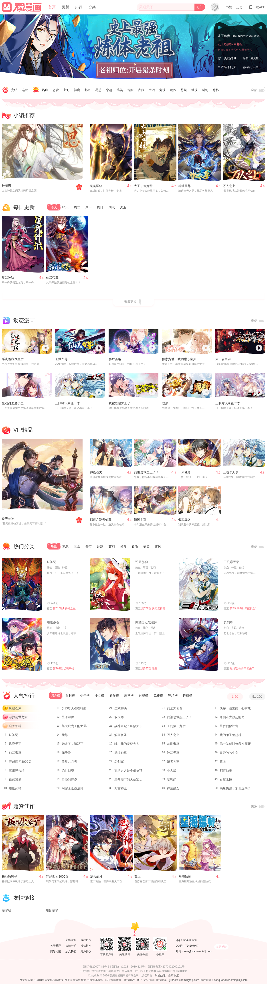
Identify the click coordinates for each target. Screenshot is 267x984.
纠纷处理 (160, 975)
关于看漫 (55, 945)
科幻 (205, 90)
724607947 (192, 945)
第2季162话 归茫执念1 (243, 608)
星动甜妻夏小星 (13, 403)
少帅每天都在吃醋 (74, 708)
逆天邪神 (141, 562)
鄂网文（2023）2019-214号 (128, 966)
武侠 (194, 90)
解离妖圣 (120, 735)
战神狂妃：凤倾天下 (128, 726)
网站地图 (55, 951)
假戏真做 (184, 519)
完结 (14, 90)
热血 (45, 90)
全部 (258, 90)
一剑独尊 (184, 472)
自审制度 (173, 975)
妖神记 (51, 562)
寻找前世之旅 (18, 717)
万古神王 (120, 788)
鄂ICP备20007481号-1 (96, 966)
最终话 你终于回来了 (242, 668)
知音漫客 (52, 910)
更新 (65, 7)
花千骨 (66, 752)
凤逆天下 (15, 744)
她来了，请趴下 (72, 744)
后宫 (145, 567)
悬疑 (184, 90)
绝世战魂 (53, 622)
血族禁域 (15, 779)
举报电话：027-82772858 (139, 980)
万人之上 (229, 186)
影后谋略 (115, 359)
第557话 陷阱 (149, 668)
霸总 (98, 90)
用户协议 (86, 951)
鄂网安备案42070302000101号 (166, 966)
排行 (78, 7)
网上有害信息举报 (75, 980)
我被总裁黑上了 (119, 403)
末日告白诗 (223, 359)
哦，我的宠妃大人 (126, 744)
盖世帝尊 (173, 744)
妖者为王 (173, 761)
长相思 (6, 185)
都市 (88, 90)
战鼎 (165, 403)
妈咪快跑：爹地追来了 (235, 788)
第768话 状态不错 (63, 668)
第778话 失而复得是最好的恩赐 (159, 608)
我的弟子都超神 (230, 735)
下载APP (257, 7)
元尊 (65, 735)
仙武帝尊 (52, 277)
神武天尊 (184, 186)
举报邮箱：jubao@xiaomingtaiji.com (177, 980)
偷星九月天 (69, 761)
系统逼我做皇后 (13, 359)
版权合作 (86, 939)
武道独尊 (120, 752)
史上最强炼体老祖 (230, 49)
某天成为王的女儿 (74, 726)
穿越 (109, 90)
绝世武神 (15, 788)
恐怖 (216, 90)
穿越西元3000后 (20, 761)
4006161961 (190, 939)
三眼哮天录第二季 (227, 403)
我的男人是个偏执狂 (128, 770)
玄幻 (66, 90)
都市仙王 (226, 770)
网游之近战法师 (146, 622)
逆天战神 (96, 876)
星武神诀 (8, 277)
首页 (52, 7)
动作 (173, 90)
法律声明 (70, 945)
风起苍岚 (15, 708)
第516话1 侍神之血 (64, 608)
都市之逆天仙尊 (100, 519)
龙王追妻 (224, 35)
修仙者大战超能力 (232, 717)
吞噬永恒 (226, 779)
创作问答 (70, 939)
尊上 (223, 761)
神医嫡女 (173, 788)
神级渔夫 (96, 472)
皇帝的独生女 (229, 752)
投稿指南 (86, 945)
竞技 (162, 90)
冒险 (130, 90)
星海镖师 (68, 717)
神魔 (77, 90)
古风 (141, 90)
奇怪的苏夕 (69, 779)
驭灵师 (119, 717)
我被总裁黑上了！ (146, 472)
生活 (152, 90)
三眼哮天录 (230, 472)
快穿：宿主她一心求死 (235, 708)
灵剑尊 (228, 622)
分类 (92, 7)
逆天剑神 (8, 518)
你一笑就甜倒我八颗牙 (233, 58)
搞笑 (120, 90)
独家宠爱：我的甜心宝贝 (179, 359)
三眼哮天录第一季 (67, 403)
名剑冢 (119, 761)
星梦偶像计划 (229, 726)
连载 (25, 90)
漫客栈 (6, 910)
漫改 (153, 627)
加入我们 (70, 951)
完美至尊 (96, 186)
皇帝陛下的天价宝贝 (232, 67)
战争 (145, 627)
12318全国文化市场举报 (48, 980)
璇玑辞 (171, 779)
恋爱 (56, 90)
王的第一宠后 (176, 726)
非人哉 (171, 770)
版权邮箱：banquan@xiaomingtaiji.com (223, 980)
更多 (258, 321)
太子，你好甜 (143, 186)
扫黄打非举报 (95, 980)
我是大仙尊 (174, 708)
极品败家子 (9, 876)
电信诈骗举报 (113, 980)
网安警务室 (26, 980)
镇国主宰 (140, 519)
